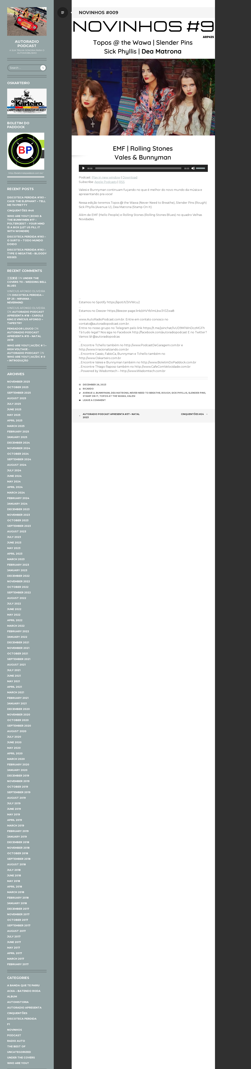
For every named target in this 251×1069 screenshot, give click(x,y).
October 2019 (17, 786)
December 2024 (18, 442)
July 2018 (14, 870)
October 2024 (18, 453)
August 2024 (17, 464)
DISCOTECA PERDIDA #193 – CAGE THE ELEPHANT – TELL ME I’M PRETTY (26, 201)
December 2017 (18, 908)
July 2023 (14, 537)
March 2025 (16, 426)
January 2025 (17, 437)
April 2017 (14, 953)
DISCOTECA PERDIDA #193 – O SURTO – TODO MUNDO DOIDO (26, 240)
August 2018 (16, 864)
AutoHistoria (18, 1002)
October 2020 (18, 720)
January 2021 (17, 703)
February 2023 (18, 564)
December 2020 (18, 709)
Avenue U (89, 392)
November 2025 (18, 381)
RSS (122, 182)
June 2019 (14, 809)
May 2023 (13, 548)
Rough (165, 392)
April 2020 (15, 753)
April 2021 (14, 686)
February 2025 (18, 431)
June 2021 (14, 675)
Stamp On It (90, 396)
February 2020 (18, 764)
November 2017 (18, 914)
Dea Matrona (120, 392)
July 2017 (14, 936)
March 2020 (16, 759)
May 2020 (14, 747)
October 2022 (17, 587)
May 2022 (13, 614)
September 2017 (18, 925)
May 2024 (14, 481)
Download (130, 177)
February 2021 (17, 698)
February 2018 (18, 897)
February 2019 (18, 831)
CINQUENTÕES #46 (20, 210)
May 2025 (13, 415)
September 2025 (19, 392)
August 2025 (16, 398)
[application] (143, 168)
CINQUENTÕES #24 (194, 414)
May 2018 (13, 881)
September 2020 (19, 725)
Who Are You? (18, 1063)
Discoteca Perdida (22, 1018)
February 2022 (18, 631)
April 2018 (14, 886)
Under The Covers (21, 1057)
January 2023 (17, 570)
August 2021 (16, 664)
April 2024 (15, 487)
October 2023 (17, 520)
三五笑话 (12, 278)
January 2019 (17, 836)
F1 (8, 1024)
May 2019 (13, 814)
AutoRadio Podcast (27, 43)
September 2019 (18, 792)
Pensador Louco (20, 328)
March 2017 (15, 958)
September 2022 (19, 592)
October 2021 (17, 653)
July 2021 (13, 670)
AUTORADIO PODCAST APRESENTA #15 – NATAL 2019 (24, 336)
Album (12, 996)
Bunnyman (103, 392)
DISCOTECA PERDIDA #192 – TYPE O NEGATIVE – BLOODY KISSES (27, 253)
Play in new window (106, 177)
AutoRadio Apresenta (24, 1007)
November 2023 (18, 514)
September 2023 (19, 526)
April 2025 (14, 420)
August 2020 (16, 731)
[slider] (138, 168)
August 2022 (16, 598)
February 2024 (18, 498)
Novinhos (14, 1029)
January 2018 (17, 903)
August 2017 (16, 931)
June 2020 (14, 742)
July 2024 (14, 470)
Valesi (131, 396)
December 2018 (18, 842)
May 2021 (13, 681)
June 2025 (14, 409)
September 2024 (19, 459)
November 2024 (18, 448)
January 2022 (17, 637)
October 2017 (17, 920)
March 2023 (16, 559)
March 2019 (15, 825)
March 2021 (15, 692)
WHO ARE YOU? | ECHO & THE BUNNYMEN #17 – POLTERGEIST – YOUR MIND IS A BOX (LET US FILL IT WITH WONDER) (26, 223)
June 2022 (14, 609)
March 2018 (15, 892)
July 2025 (14, 403)
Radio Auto (16, 1041)
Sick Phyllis (179, 392)
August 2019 (16, 797)
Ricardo (88, 388)
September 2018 (18, 858)
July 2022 (14, 603)
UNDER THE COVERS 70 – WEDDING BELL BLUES (26, 282)
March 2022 (16, 625)
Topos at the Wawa (112, 396)
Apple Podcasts (105, 182)
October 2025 (17, 387)
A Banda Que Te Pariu (23, 985)
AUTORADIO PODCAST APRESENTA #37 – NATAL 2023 (109, 416)
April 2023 (14, 553)
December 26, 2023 (94, 384)
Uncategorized (19, 1052)
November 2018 (18, 847)
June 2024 (14, 476)
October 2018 (17, 853)
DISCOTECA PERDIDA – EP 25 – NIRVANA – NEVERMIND (25, 298)
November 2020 (18, 714)
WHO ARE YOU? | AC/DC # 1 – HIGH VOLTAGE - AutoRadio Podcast (26, 349)
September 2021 (18, 659)
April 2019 (14, 820)
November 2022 (18, 581)
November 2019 (18, 781)
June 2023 (14, 542)
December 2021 (18, 642)
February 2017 (18, 964)
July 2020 (14, 736)
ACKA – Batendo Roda (23, 991)
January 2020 (17, 770)
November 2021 (18, 648)
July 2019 (14, 803)
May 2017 (13, 947)
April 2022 (14, 620)
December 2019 (18, 775)
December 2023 (18, 509)
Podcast (14, 1035)
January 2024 (17, 503)
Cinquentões (17, 1013)
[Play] (83, 168)
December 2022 (18, 575)
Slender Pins (196, 392)
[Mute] (193, 168)
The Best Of (16, 1046)
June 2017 (14, 942)
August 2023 (16, 531)
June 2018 (14, 875)
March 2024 (16, 492)
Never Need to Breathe (145, 392)
